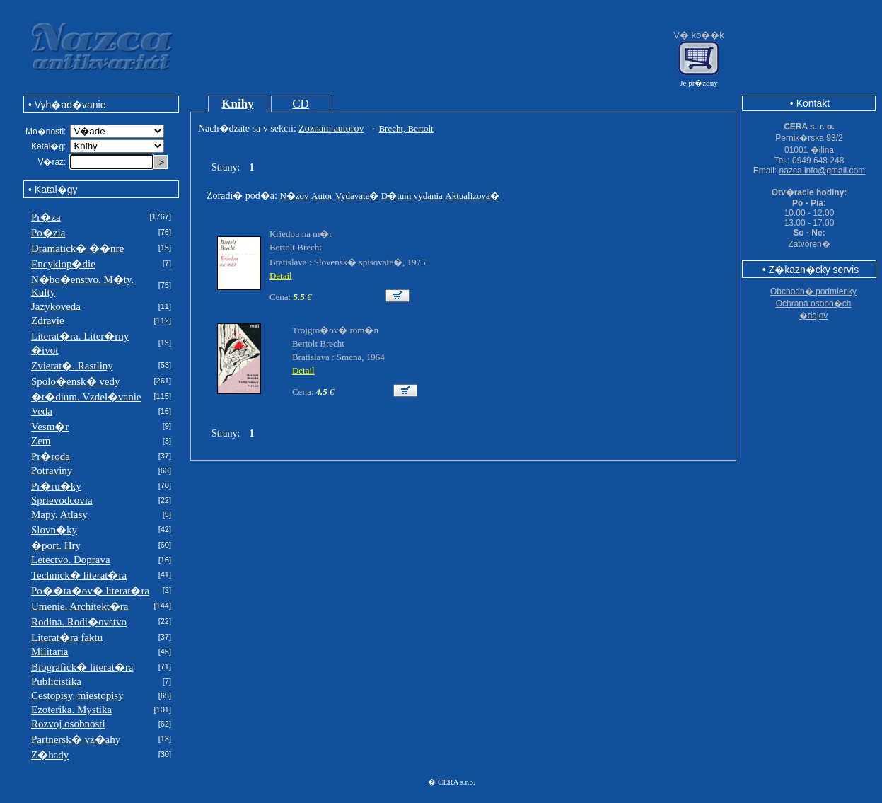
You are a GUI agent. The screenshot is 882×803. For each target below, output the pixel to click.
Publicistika (56, 681)
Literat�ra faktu (67, 637)
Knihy (237, 103)
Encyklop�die (63, 264)
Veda (41, 411)
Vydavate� (356, 195)
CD (300, 103)
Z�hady (50, 755)
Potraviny (51, 470)
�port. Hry (56, 545)
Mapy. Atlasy (59, 514)
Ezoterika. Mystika (71, 709)
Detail (280, 275)
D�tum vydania (412, 195)
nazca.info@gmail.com (822, 170)
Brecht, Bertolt (405, 128)
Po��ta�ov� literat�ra (90, 590)
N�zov (293, 195)
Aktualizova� (472, 195)
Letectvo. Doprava (70, 559)
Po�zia (48, 232)
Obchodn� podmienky (813, 291)
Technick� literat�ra (79, 575)
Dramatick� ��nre (77, 248)
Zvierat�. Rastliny (72, 365)
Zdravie (47, 320)
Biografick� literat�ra (82, 667)
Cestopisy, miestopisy (77, 695)
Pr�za (46, 217)
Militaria (50, 651)
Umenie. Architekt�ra (79, 606)
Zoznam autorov (331, 128)
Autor (321, 195)
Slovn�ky (54, 530)
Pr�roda (50, 456)
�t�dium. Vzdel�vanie (86, 397)
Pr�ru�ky (56, 486)
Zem (41, 440)
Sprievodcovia (62, 500)
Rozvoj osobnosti (68, 723)
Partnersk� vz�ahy (75, 739)
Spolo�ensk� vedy (75, 381)
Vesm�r (50, 426)
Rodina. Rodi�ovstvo (79, 622)
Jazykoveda (56, 306)
